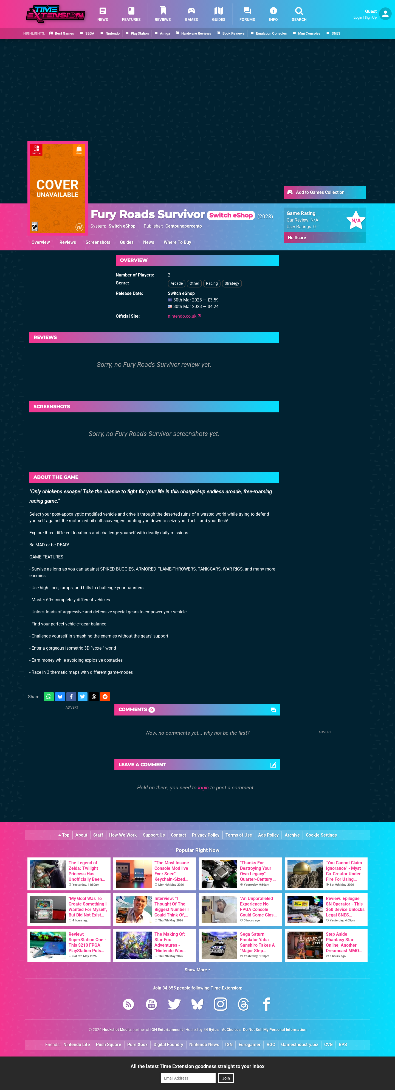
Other (194, 283)
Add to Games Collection (316, 193)
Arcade (177, 283)
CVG (328, 1044)
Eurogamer (250, 1044)
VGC (271, 1044)
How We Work (123, 835)
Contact (178, 835)
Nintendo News (204, 1044)
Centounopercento (183, 226)
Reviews (68, 242)
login (203, 787)
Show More (198, 969)
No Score (297, 237)
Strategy (232, 283)
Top (63, 835)
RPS (343, 1044)
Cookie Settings (321, 835)
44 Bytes (211, 1029)
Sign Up (371, 17)
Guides (127, 242)
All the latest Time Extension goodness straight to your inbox (197, 1066)
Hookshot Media (116, 1029)
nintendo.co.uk (184, 316)
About (81, 835)
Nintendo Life (76, 1044)
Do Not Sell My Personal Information (274, 1029)
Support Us (154, 835)
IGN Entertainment (166, 1029)
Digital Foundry (168, 1044)
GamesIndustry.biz (299, 1044)
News (148, 242)
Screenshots (98, 242)
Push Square (108, 1044)
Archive (292, 835)
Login (358, 17)
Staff (98, 835)
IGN (229, 1044)
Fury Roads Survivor (173, 214)
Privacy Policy (205, 835)
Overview (41, 242)
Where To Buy (177, 242)
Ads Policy (268, 835)
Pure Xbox (137, 1044)
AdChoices (231, 1029)
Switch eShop (122, 226)
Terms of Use (238, 835)
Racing (212, 283)
